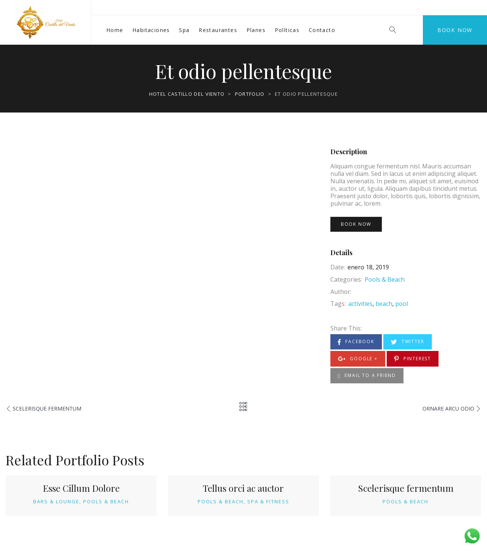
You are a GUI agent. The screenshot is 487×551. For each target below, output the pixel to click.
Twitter (407, 341)
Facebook (356, 341)
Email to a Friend (367, 375)
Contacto (322, 30)
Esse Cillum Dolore (81, 488)
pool (401, 304)
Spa (184, 30)
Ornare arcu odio (448, 408)
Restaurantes (218, 30)
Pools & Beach (385, 279)
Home (114, 30)
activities (360, 304)
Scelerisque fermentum (47, 408)
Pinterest (412, 358)
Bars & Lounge (56, 501)
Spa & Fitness (268, 501)
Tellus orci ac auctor (243, 488)
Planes (256, 30)
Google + (358, 358)
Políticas (287, 30)
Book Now (454, 30)
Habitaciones (151, 30)
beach (384, 304)
